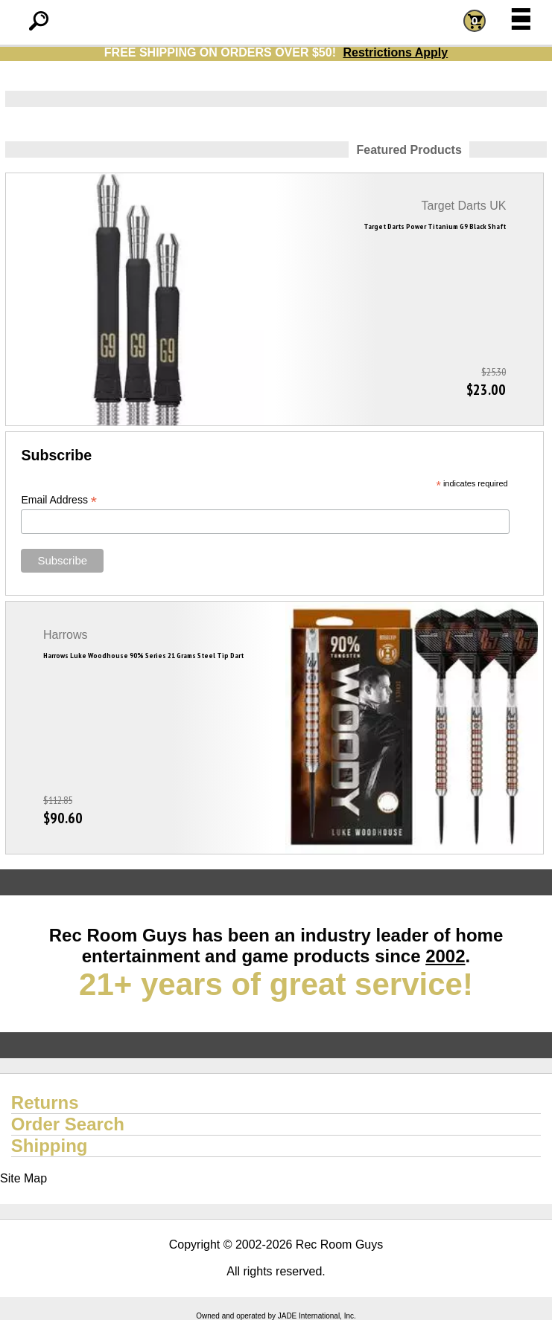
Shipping (49, 1146)
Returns (45, 1102)
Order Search (67, 1124)
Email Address (59, 500)
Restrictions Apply (395, 52)
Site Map (23, 1178)
